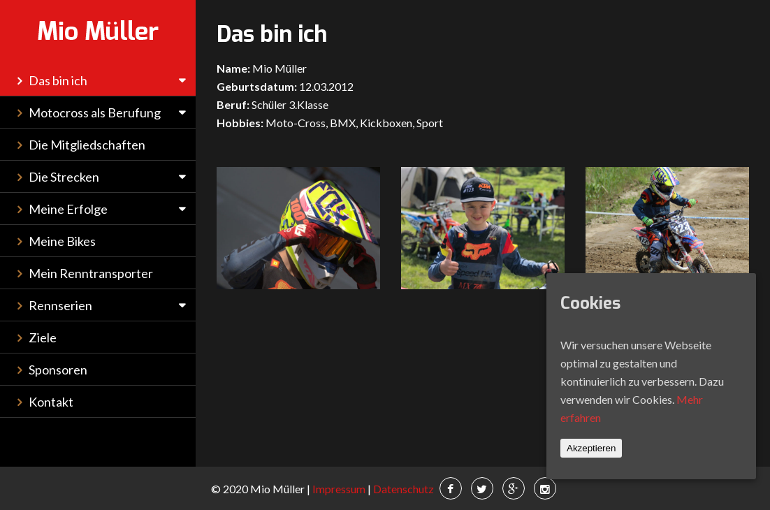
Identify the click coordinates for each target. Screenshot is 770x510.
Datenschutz (402, 488)
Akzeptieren (591, 448)
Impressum (338, 488)
